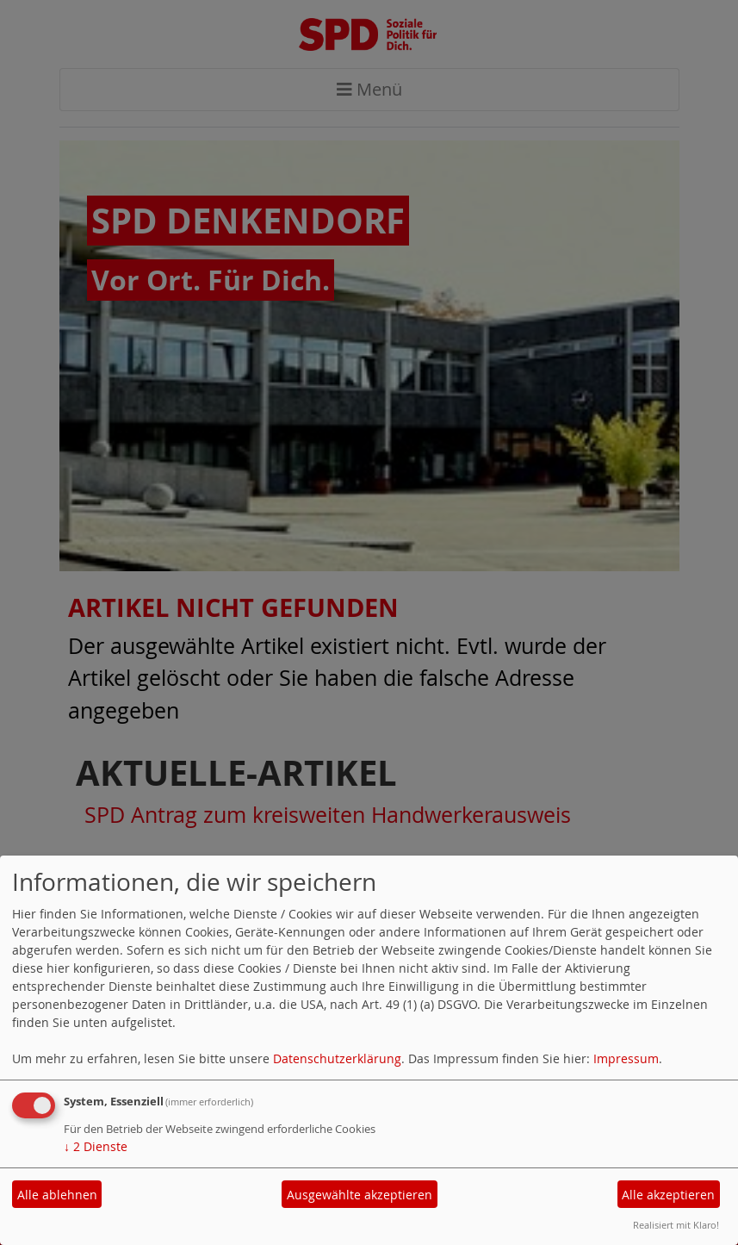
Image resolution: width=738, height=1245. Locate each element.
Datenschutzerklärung (337, 1058)
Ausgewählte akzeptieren (359, 1194)
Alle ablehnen (57, 1194)
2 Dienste (95, 1146)
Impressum (626, 1058)
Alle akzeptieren (668, 1194)
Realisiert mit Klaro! (676, 1224)
